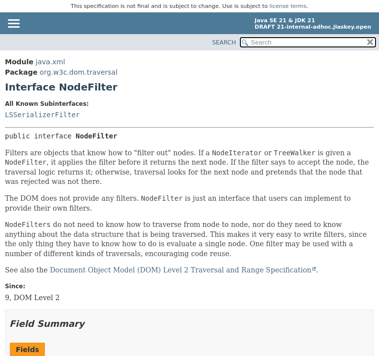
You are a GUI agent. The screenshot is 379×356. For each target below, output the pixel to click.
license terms (287, 6)
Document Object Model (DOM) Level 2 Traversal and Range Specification (180, 270)
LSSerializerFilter (42, 115)
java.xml (50, 62)
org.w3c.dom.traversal (78, 72)
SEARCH (224, 42)
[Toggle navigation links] (13, 24)
